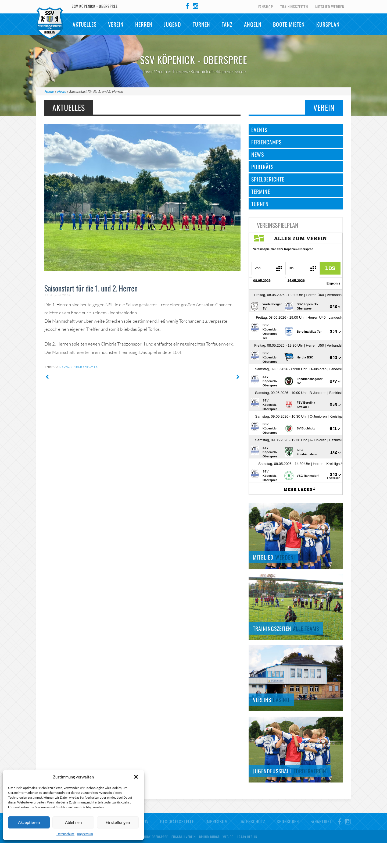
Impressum (85, 834)
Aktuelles (84, 24)
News (61, 91)
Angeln (252, 24)
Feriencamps (266, 142)
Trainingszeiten (294, 6)
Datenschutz (65, 834)
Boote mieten (289, 24)
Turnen (201, 24)
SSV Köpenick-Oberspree (49, 23)
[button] (136, 777)
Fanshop (265, 6)
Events (259, 130)
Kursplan (328, 24)
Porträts (262, 167)
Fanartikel (321, 821)
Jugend (172, 24)
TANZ (227, 24)
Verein (116, 24)
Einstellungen (118, 822)
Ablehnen (73, 822)
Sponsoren (288, 821)
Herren (143, 24)
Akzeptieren (29, 822)
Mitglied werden (329, 6)
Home (49, 91)
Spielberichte (84, 367)
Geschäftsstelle (177, 821)
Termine (260, 191)
